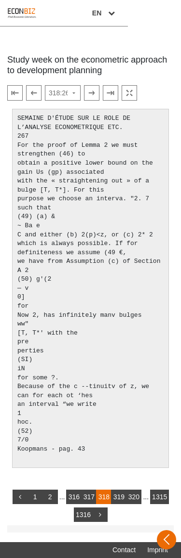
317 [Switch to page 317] (89, 497)
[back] (20, 497)
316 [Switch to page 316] (74, 497)
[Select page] (62, 93)
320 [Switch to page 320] (133, 497)
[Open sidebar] (166, 539)
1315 (159, 497)
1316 (83, 515)
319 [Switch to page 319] (119, 497)
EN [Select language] (157, 13)
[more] (100, 514)
